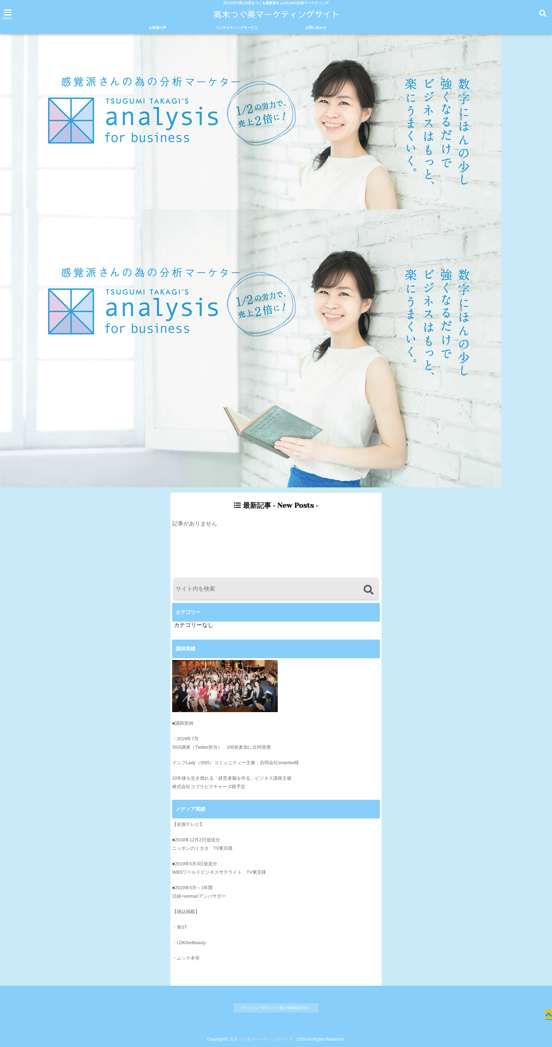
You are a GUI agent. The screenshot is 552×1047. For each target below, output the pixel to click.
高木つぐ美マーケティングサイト (261, 1039)
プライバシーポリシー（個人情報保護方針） (276, 1008)
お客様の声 (157, 28)
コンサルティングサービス (236, 28)
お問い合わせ (315, 28)
